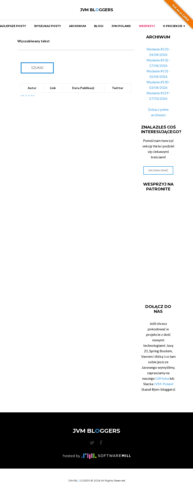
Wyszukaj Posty (47, 26)
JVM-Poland (163, 384)
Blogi (98, 26)
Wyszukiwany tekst (33, 41)
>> (33, 95)
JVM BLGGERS (96, 9)
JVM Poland (121, 26)
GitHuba (162, 378)
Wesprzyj (147, 26)
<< (23, 95)
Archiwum (77, 26)
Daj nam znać (158, 170)
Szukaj (37, 68)
